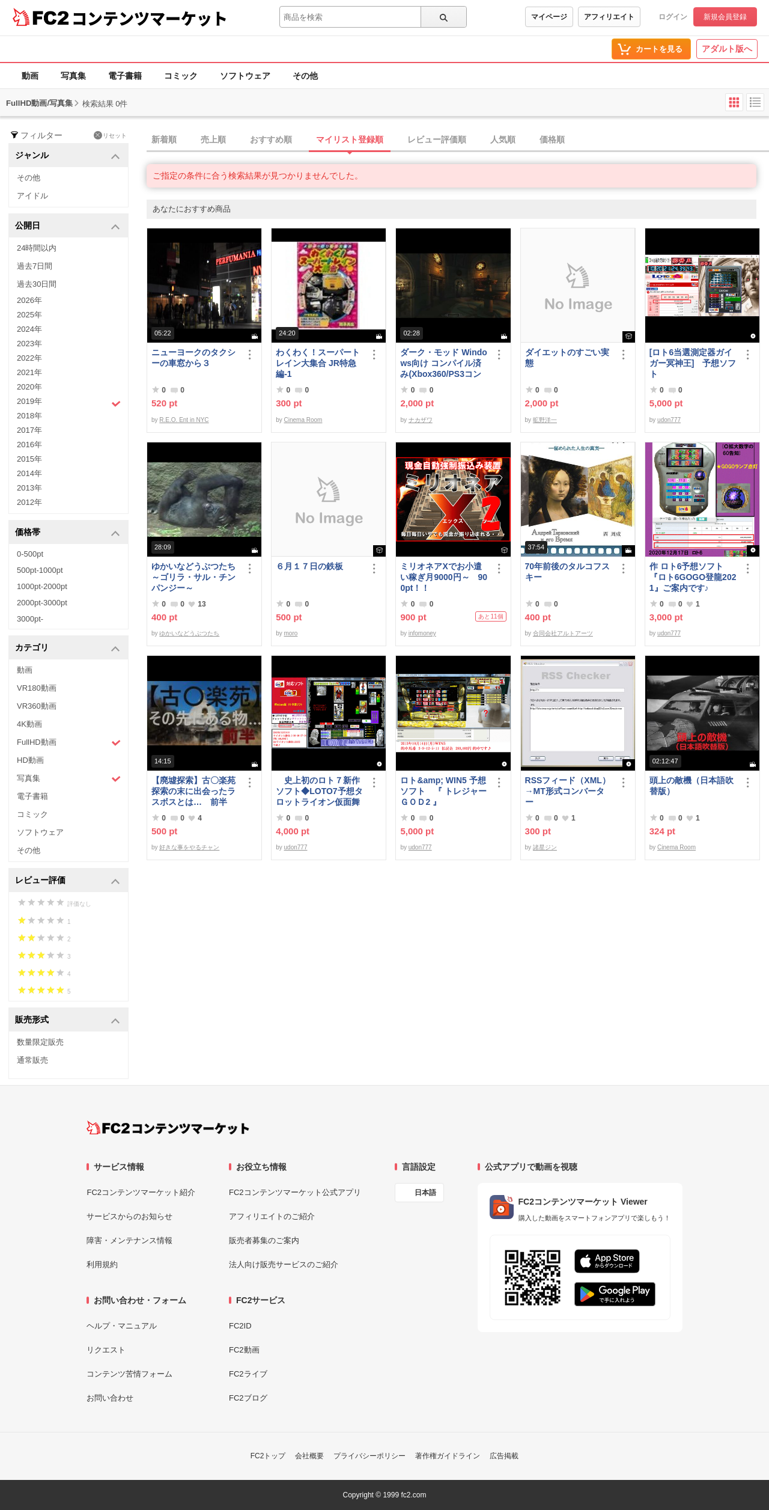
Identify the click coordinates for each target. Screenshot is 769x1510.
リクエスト (106, 1349)
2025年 (29, 314)
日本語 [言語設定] (425, 1192)
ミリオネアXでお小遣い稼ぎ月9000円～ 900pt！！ (443, 577)
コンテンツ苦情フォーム (129, 1373)
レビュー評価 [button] (67, 881)
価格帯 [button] (67, 533)
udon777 (669, 420)
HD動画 (30, 760)
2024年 (29, 329)
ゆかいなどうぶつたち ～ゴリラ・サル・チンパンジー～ (195, 577)
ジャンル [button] (67, 156)
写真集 (73, 76)
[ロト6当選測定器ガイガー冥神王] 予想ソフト (693, 363)
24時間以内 (36, 247)
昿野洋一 (545, 420)
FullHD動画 (69, 743)
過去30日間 (36, 284)
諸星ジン (545, 847)
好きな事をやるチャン (189, 847)
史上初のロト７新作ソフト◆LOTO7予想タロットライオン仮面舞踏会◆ (319, 791)
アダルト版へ (727, 48)
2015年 (29, 458)
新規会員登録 (725, 17)
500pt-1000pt (40, 570)
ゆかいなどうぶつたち (189, 633)
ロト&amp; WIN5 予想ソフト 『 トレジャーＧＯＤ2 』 (443, 791)
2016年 (29, 444)
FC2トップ (268, 1456)
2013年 (29, 487)
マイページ (549, 17)
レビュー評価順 (436, 139)
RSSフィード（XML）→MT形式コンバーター (567, 791)
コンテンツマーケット (149, 18)
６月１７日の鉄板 (309, 566)
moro (291, 633)
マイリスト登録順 (349, 139)
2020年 (29, 386)
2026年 (29, 300)
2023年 (29, 343)
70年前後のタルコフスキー (567, 571)
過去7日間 (34, 266)
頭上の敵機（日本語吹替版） (691, 785)
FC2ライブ (248, 1373)
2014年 (29, 473)
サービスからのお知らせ (129, 1216)
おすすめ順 (271, 139)
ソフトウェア (245, 76)
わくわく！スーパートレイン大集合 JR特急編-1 (318, 363)
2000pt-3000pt (42, 602)
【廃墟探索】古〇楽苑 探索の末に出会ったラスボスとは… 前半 (193, 791)
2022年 (29, 357)
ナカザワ (421, 420)
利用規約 (102, 1264)
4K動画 (29, 724)
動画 (30, 76)
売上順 (213, 139)
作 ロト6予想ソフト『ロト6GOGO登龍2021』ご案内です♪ (693, 577)
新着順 (164, 139)
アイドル (32, 195)
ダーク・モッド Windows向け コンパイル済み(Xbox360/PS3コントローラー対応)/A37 (443, 363)
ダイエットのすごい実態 (567, 357)
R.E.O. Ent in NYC (183, 420)
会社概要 (309, 1456)
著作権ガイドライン (447, 1456)
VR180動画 (36, 687)
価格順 (552, 139)
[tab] (458, 140)
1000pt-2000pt (42, 586)
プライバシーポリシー (369, 1456)
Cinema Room (303, 420)
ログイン (672, 17)
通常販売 (32, 1060)
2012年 (29, 502)
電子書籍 (125, 76)
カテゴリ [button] (67, 648)
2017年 (29, 430)
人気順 (502, 139)
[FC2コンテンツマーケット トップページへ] (168, 1127)
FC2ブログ (248, 1397)
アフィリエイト (609, 17)
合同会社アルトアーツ (563, 633)
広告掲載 (504, 1456)
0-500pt (30, 553)
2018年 (29, 415)
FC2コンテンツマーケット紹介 (141, 1192)
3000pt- (30, 618)
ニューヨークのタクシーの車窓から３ (193, 357)
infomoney (422, 633)
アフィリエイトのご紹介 (272, 1216)
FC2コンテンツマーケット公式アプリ (295, 1192)
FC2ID (240, 1325)
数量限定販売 (40, 1042)
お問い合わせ (110, 1397)
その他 (305, 76)
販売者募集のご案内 (264, 1240)
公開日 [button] (67, 226)
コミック (181, 76)
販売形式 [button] (67, 1020)
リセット (110, 135)
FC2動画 (244, 1349)
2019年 (69, 403)
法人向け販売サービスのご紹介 (283, 1264)
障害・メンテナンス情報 (129, 1240)
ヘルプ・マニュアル (122, 1325)
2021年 (29, 372)
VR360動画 (36, 706)
